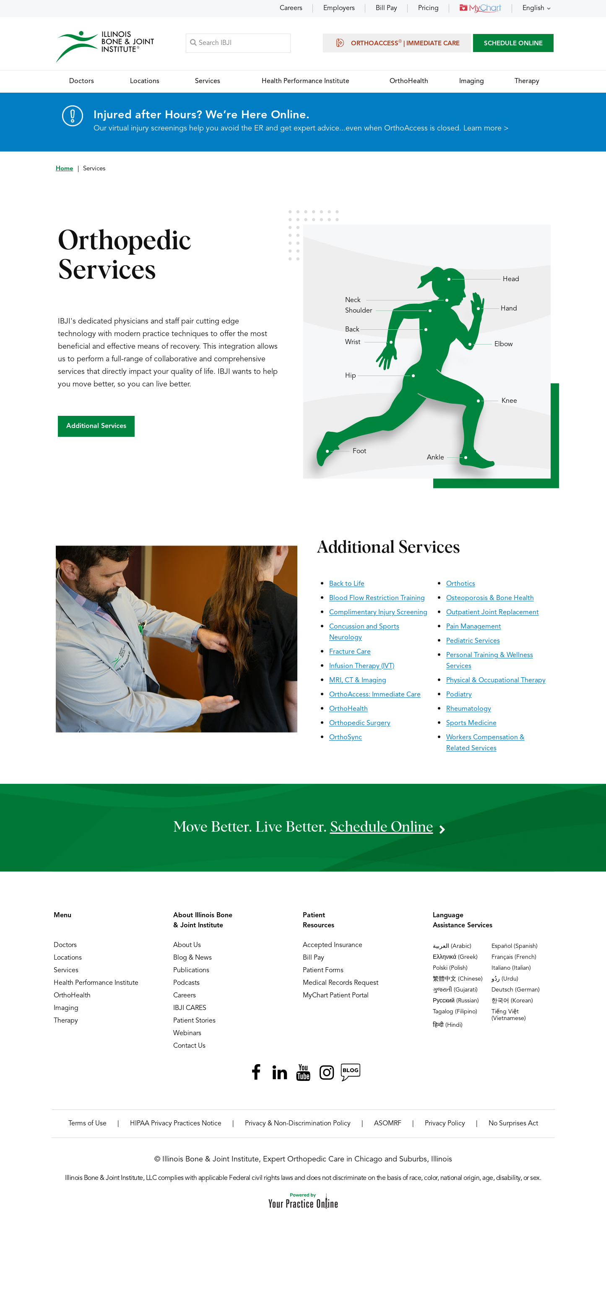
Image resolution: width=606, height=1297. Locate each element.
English (533, 8)
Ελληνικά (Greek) (455, 957)
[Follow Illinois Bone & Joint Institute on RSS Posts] (350, 1072)
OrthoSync (345, 737)
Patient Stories (194, 1021)
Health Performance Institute (96, 983)
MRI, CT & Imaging (357, 680)
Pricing (428, 8)
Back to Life (346, 584)
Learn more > (486, 128)
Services (66, 970)
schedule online (381, 827)
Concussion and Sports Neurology (364, 632)
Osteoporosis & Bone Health (490, 598)
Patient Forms (323, 970)
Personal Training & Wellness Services (489, 661)
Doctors (65, 945)
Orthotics (460, 584)
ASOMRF (387, 1123)
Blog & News (192, 958)
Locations (68, 958)
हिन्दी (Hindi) (448, 1025)
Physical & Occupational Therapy (496, 680)
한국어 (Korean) (512, 1001)
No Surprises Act (513, 1123)
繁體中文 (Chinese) (458, 979)
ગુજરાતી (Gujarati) (455, 990)
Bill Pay (386, 8)
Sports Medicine (471, 723)
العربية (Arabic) (452, 946)
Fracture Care (350, 652)
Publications (191, 970)
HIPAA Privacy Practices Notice (175, 1123)
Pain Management (473, 627)
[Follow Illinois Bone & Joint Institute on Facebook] (256, 1072)
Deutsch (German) (516, 990)
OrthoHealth (348, 709)
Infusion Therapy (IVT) (361, 666)
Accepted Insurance (332, 945)
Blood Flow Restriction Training (377, 598)
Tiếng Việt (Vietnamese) (509, 1015)
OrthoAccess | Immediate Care (397, 43)
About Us (187, 945)
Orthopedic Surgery (359, 723)
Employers (339, 8)
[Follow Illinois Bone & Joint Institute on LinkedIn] (279, 1072)
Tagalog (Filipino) (455, 1012)
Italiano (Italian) (511, 968)
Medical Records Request (340, 983)
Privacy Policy (445, 1123)
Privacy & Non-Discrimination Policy (298, 1123)
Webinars (187, 1033)
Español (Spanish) (515, 946)
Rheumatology (468, 709)
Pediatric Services (473, 641)
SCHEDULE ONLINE (513, 44)
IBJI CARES (189, 1008)
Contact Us (189, 1046)
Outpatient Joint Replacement (492, 612)
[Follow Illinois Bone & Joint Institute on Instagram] (326, 1072)
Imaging (66, 1008)
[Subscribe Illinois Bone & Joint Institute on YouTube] (303, 1072)
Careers (291, 8)
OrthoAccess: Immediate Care (375, 695)
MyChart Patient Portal (336, 995)
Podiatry (459, 695)
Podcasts (186, 983)
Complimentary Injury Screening (378, 612)
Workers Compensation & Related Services (485, 743)
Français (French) (514, 957)
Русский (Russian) (456, 1001)
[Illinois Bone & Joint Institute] (105, 46)
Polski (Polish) (450, 968)
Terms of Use (87, 1123)
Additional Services (96, 426)
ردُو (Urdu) (505, 979)
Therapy (66, 1021)
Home (64, 169)
